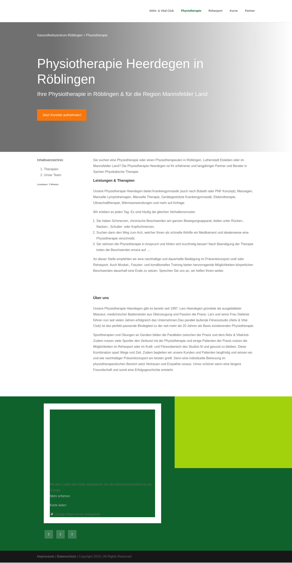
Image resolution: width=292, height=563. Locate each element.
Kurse (234, 11)
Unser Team (50, 175)
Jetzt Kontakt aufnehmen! (62, 115)
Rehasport (215, 11)
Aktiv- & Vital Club (161, 11)
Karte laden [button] (58, 505)
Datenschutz (66, 557)
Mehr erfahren (60, 496)
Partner (250, 11)
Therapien (49, 169)
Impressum (45, 557)
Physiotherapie (191, 11)
